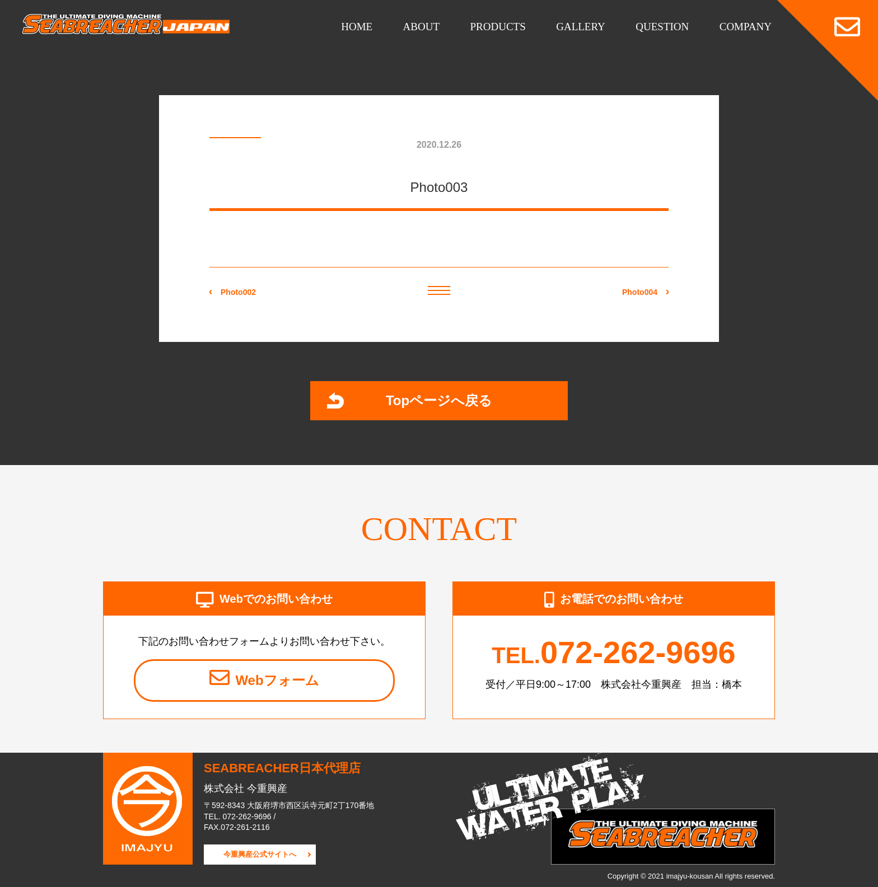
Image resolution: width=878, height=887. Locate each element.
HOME (356, 26)
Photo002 (238, 292)
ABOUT (421, 26)
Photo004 (639, 292)
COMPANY (746, 26)
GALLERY (580, 26)
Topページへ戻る (409, 400)
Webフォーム (264, 678)
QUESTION (662, 26)
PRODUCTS (498, 26)
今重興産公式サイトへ (259, 854)
